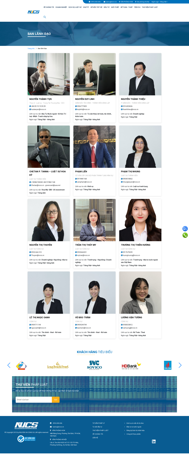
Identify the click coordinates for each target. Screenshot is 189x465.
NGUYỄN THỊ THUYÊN (40, 245)
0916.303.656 (95, 2)
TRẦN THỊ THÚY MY (85, 245)
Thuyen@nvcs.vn (37, 255)
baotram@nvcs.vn (84, 328)
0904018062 (127, 179)
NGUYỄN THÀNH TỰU (40, 99)
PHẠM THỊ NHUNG (130, 171)
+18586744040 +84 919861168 (43, 182)
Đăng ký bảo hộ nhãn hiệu (134, 430)
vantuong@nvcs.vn (130, 328)
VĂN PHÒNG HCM (127, 2)
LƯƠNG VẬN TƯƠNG (131, 317)
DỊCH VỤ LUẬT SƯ (75, 7)
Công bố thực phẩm (132, 434)
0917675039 (127, 252)
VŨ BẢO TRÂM (82, 317)
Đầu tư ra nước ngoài (132, 427)
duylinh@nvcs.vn (83, 109)
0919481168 (82, 179)
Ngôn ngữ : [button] (160, 2)
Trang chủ (31, 48)
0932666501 (82, 252)
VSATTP (86, 7)
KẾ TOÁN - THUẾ (126, 7)
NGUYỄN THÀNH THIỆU (133, 99)
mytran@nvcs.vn (83, 255)
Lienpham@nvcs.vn (84, 182)
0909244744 (82, 325)
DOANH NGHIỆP (61, 7)
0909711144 (36, 325)
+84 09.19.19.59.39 (38, 106)
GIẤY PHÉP (115, 7)
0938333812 (127, 325)
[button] (180, 365)
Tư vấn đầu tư (97, 427)
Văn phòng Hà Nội (143, 2)
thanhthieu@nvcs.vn (130, 109)
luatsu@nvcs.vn (111, 2)
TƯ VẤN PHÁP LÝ (98, 423)
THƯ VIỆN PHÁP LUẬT (150, 7)
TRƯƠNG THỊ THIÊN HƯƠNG (135, 245)
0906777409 (82, 106)
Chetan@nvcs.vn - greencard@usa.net (45, 185)
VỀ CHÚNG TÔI (49, 7)
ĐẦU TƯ (106, 7)
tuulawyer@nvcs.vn (38, 109)
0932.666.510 (36, 252)
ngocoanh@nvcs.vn (38, 328)
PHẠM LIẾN (81, 171)
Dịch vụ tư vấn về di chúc (134, 423)
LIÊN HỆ (95, 438)
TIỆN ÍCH (137, 7)
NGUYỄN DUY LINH (84, 99)
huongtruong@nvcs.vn (131, 255)
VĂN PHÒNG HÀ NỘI (59, 439)
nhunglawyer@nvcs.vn (131, 182)
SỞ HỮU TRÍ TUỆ (96, 7)
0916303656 (127, 106)
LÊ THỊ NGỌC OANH (39, 317)
